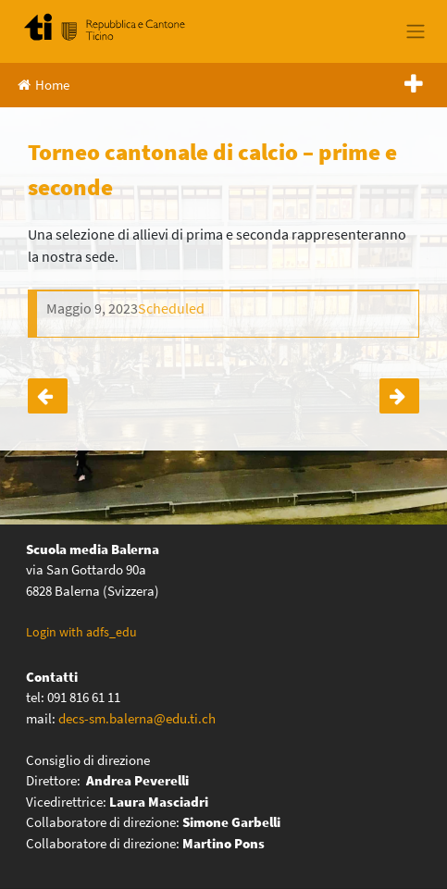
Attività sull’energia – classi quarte (399, 396)
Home (43, 84)
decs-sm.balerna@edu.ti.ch (137, 718)
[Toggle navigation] (415, 31)
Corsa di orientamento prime (48, 396)
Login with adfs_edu (81, 632)
